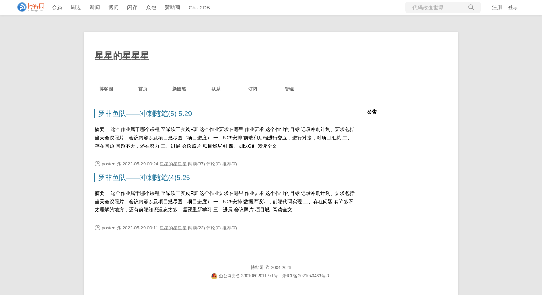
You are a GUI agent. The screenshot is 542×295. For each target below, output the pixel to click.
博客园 (106, 88)
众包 (151, 7)
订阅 (252, 88)
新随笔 (179, 88)
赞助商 (172, 7)
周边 (76, 7)
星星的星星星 (122, 56)
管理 (289, 88)
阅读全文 (267, 146)
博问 (113, 7)
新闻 (95, 7)
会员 (57, 7)
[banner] (28, 7)
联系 (215, 88)
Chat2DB (199, 7)
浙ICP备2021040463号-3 (305, 275)
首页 (142, 88)
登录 (513, 7)
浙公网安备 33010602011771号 (244, 275)
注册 (497, 7)
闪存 (132, 7)
